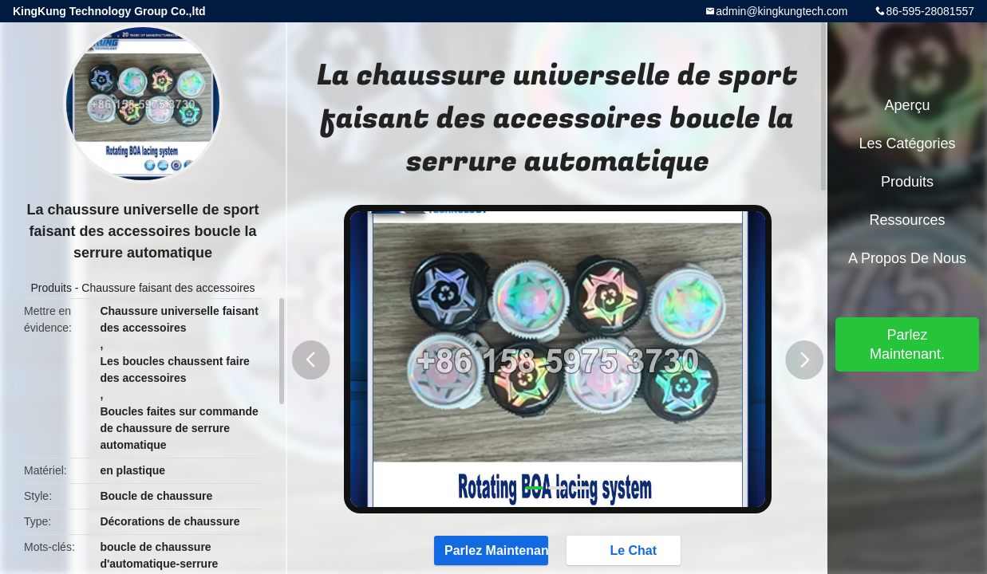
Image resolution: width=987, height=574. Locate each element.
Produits (51, 287)
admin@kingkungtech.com (781, 11)
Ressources (907, 220)
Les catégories (907, 143)
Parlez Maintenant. (488, 550)
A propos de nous (907, 258)
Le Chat (628, 550)
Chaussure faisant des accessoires (168, 287)
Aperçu (907, 105)
